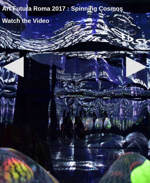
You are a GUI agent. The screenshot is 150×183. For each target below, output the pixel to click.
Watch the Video (25, 20)
